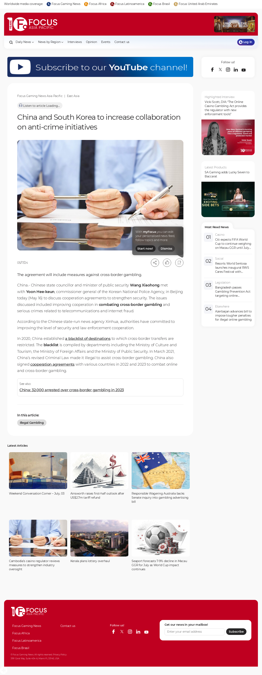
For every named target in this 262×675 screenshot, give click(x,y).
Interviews (75, 42)
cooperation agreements (52, 364)
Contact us (121, 42)
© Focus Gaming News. (22, 654)
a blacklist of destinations (87, 338)
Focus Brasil (20, 648)
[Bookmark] (179, 263)
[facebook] (212, 69)
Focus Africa (21, 633)
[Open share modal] (155, 263)
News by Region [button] (50, 42)
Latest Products (216, 167)
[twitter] (220, 69)
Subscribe (236, 631)
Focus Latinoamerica (26, 640)
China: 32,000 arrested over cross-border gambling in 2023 (71, 390)
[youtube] (243, 69)
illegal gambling (32, 423)
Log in (245, 42)
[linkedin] (235, 69)
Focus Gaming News (26, 626)
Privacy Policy (59, 654)
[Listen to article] (39, 105)
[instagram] (228, 69)
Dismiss (166, 248)
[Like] (167, 263)
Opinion (91, 42)
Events (105, 42)
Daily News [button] (25, 42)
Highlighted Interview (220, 97)
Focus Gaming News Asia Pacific (40, 96)
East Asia (73, 96)
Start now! (145, 248)
